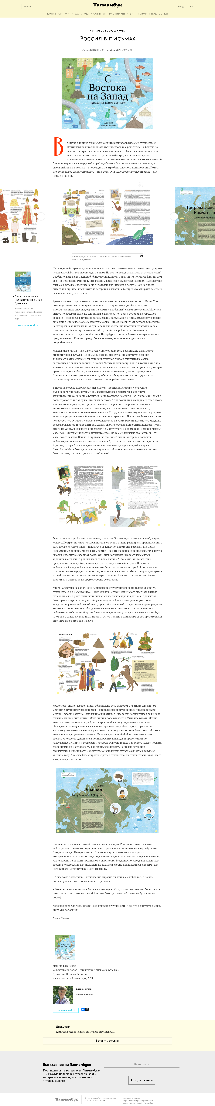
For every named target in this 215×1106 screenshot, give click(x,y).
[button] (139, 185)
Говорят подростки (153, 14)
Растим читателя (122, 14)
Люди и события (94, 14)
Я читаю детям (115, 31)
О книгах (72, 14)
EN (191, 6)
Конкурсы (55, 14)
